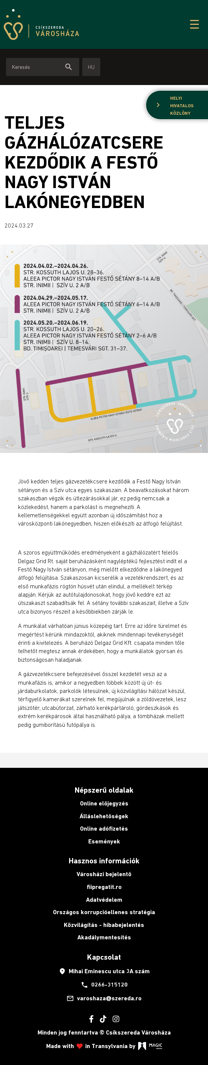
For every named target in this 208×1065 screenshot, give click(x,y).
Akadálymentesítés (104, 937)
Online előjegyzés (104, 803)
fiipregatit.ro (104, 886)
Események (104, 841)
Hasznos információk (104, 860)
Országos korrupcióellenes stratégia (104, 912)
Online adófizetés (104, 828)
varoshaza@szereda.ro (104, 998)
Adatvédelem (104, 899)
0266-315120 (104, 985)
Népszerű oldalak (104, 790)
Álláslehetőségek (104, 816)
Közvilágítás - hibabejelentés (104, 924)
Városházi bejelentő (104, 874)
